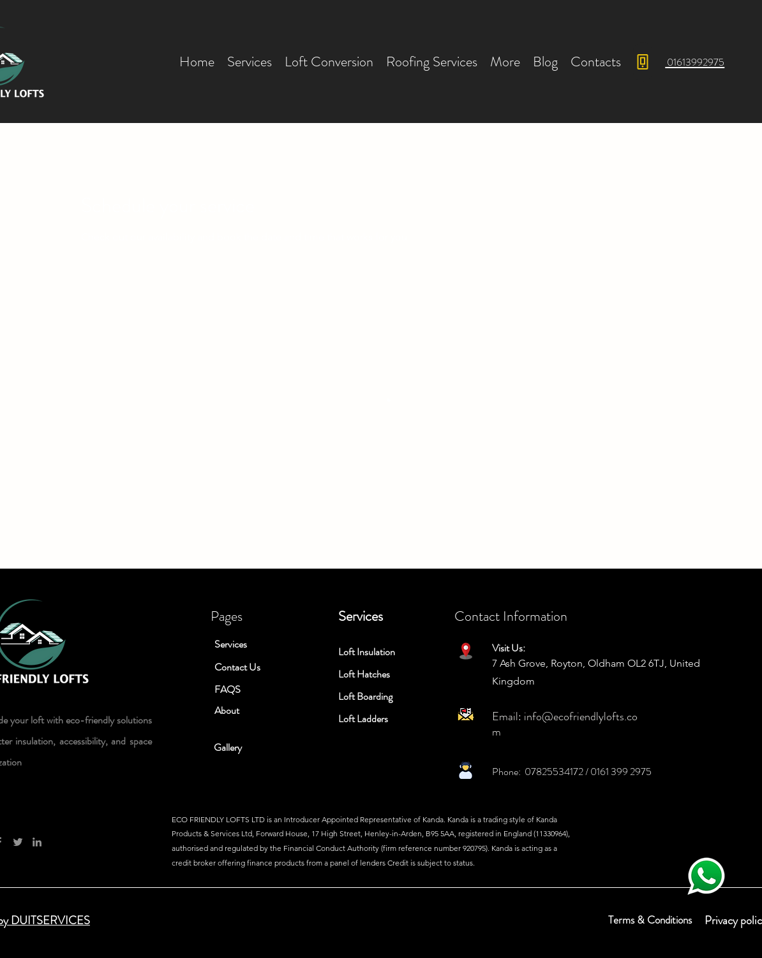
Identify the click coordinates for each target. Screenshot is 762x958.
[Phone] (642, 62)
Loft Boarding (365, 696)
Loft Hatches (364, 674)
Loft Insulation (366, 651)
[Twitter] (17, 842)
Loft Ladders (363, 718)
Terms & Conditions (650, 919)
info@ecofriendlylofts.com (565, 724)
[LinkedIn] (37, 842)
